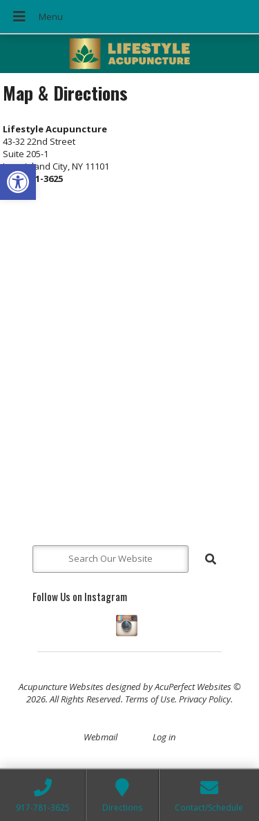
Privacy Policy (205, 699)
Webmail (100, 737)
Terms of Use (150, 699)
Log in (164, 737)
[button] (18, 182)
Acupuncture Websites (61, 686)
